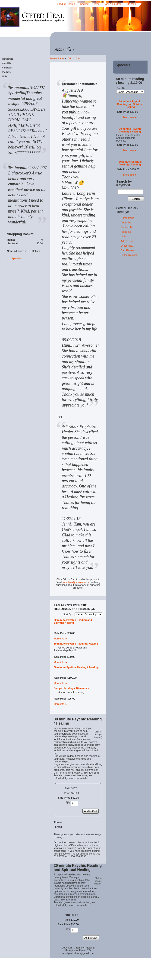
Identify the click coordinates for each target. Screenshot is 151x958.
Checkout (84, 4)
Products (126, 231)
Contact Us (127, 227)
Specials (16, 258)
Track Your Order (112, 4)
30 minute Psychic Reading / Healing (76, 643)
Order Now (127, 245)
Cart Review (128, 250)
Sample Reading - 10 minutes (71, 688)
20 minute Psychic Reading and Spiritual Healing (73, 621)
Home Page (57, 58)
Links (124, 236)
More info (61, 638)
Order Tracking (129, 255)
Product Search (66, 4)
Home (96, 4)
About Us (126, 222)
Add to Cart (74, 58)
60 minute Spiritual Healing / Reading (76, 667)
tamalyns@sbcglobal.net (77, 582)
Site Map (131, 4)
